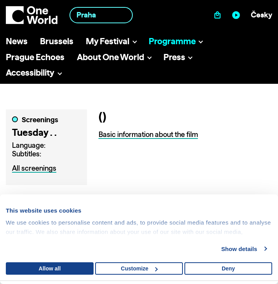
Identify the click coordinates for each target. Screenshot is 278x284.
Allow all (50, 268)
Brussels (56, 41)
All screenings (34, 168)
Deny (228, 268)
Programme (172, 41)
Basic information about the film (148, 134)
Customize (139, 268)
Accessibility (30, 72)
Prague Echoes (35, 57)
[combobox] (101, 15)
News (17, 41)
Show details (239, 249)
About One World (110, 57)
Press (174, 57)
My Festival (107, 41)
